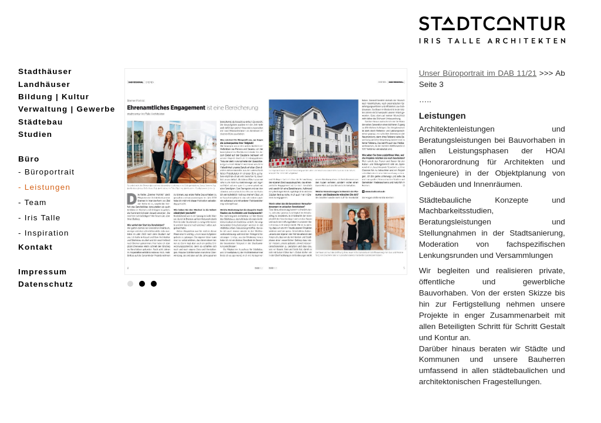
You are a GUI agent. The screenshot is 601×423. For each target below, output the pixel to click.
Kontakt (35, 247)
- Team (32, 202)
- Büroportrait (46, 171)
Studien (35, 134)
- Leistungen (44, 187)
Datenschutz (45, 284)
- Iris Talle (39, 217)
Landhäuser (44, 84)
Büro (29, 159)
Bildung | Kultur (53, 96)
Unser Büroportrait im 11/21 (478, 73)
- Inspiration (43, 233)
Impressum (42, 271)
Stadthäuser (45, 71)
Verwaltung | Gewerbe (66, 109)
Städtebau (40, 122)
